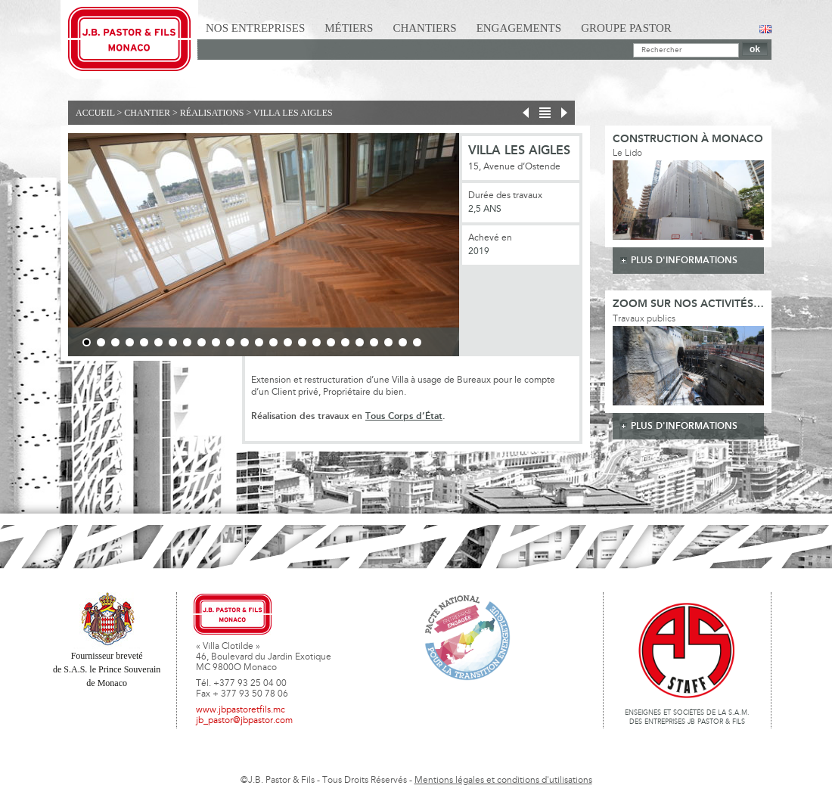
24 (417, 342)
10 (216, 342)
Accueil (95, 112)
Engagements (519, 28)
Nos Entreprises (255, 28)
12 (245, 342)
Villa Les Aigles (293, 112)
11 (230, 342)
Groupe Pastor (626, 28)
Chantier (147, 112)
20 (359, 342)
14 (273, 342)
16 (302, 342)
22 (388, 342)
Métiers (348, 28)
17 (316, 342)
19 (345, 342)
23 (403, 342)
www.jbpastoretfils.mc (240, 710)
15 (288, 342)
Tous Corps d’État (403, 416)
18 (331, 342)
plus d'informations (684, 260)
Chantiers (424, 28)
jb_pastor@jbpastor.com (244, 721)
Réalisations (212, 112)
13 (259, 342)
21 (374, 342)
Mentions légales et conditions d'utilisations (503, 780)
